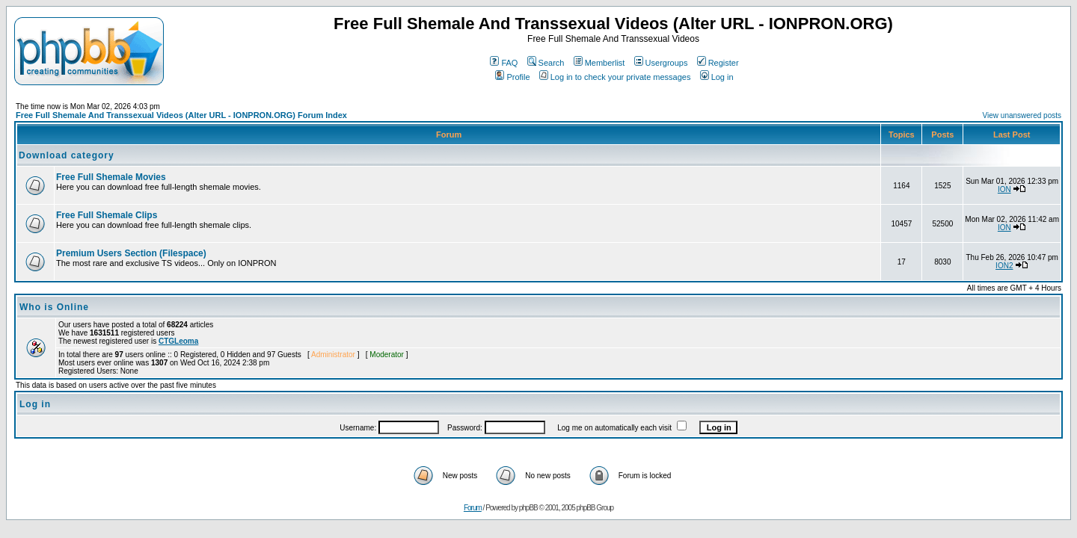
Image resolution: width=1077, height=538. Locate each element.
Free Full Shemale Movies (111, 177)
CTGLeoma (178, 341)
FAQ (504, 62)
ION (1004, 189)
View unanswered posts (1022, 115)
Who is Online (54, 307)
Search (546, 62)
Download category (66, 155)
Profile (512, 76)
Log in (717, 76)
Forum (473, 508)
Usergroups (661, 62)
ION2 (1004, 266)
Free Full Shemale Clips (106, 215)
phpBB (528, 508)
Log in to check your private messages (615, 76)
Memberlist (599, 62)
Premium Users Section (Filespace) (131, 253)
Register (718, 62)
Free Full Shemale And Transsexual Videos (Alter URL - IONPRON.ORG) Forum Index (181, 115)
